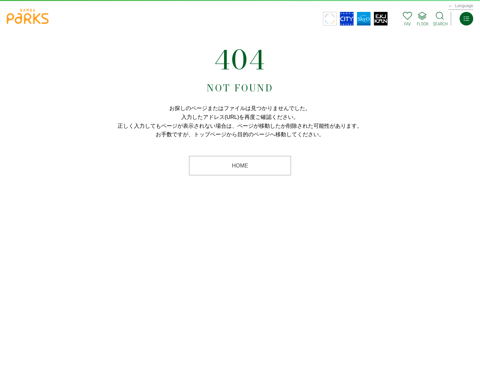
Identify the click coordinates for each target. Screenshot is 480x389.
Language (464, 5)
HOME (240, 166)
